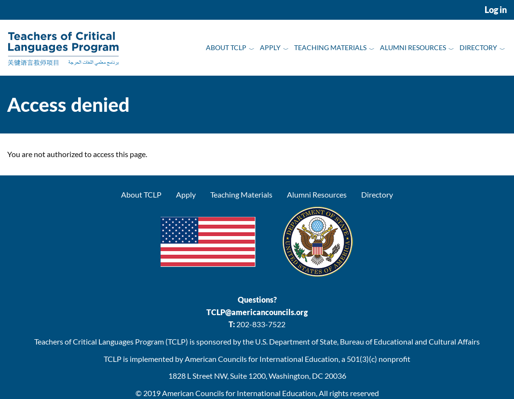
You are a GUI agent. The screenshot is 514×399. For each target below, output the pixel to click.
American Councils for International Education (239, 393)
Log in (496, 10)
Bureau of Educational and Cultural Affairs (410, 341)
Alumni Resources (413, 47)
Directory (478, 47)
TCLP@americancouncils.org (257, 312)
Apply (270, 47)
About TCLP (226, 47)
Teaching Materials (330, 47)
